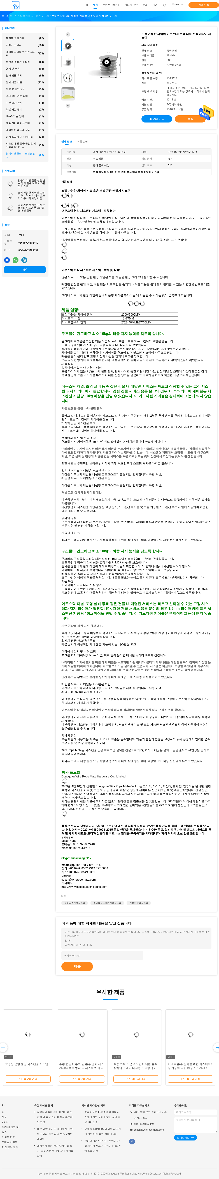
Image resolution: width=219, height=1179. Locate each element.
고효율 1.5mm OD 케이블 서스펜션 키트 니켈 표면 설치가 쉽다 (102, 1131)
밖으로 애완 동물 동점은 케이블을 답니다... (25, 145)
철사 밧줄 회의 (25, 75)
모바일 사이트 (9, 1142)
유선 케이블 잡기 (43, 1105)
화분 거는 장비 (25, 109)
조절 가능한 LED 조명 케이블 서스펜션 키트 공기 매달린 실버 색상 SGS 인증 (102, 1117)
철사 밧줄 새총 (25, 82)
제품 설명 (82, 141)
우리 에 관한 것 (10, 1127)
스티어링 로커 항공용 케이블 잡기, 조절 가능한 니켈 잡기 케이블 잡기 (55, 1150)
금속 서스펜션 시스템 (74, 903)
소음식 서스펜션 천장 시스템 (107, 903)
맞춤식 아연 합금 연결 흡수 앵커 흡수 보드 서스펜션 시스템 (31, 183)
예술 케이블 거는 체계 (25, 123)
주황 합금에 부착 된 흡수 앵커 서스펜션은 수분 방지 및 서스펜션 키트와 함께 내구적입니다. (81, 1068)
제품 (4, 1117)
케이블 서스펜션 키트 (93, 1105)
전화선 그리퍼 (25, 45)
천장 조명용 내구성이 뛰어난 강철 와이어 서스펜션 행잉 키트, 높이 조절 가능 (102, 1145)
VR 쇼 (5, 1122)
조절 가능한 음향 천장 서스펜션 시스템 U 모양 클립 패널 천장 (31, 207)
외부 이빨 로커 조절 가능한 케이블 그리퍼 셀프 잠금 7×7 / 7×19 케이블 (55, 1133)
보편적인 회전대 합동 (25, 62)
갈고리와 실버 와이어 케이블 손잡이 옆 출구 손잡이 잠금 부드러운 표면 (55, 1117)
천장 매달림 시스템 (139, 903)
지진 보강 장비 (25, 103)
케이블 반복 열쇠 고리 (25, 130)
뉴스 (4, 1132)
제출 (77, 966)
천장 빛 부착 (25, 69)
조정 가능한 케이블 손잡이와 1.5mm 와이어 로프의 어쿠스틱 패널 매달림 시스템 (31, 195)
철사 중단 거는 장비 (25, 96)
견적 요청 (203, 4)
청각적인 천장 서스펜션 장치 (25, 155)
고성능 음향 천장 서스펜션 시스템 (26, 1064)
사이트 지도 (8, 1137)
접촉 (24, 269)
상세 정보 (66, 141)
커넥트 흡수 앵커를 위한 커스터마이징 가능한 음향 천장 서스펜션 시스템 (191, 1068)
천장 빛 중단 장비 (25, 89)
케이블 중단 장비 (25, 38)
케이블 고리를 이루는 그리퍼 (25, 53)
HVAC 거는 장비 (25, 116)
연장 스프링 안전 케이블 (25, 137)
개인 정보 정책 (10, 1147)
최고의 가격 (156, 119)
